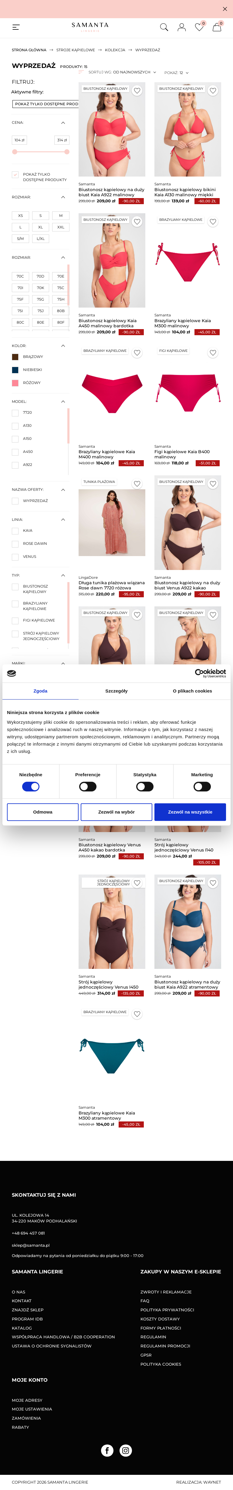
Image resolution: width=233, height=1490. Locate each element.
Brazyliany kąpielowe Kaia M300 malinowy (182, 323)
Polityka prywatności (167, 1309)
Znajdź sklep (27, 1309)
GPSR (146, 1355)
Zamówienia (26, 1418)
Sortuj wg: (100, 72)
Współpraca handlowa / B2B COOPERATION (63, 1336)
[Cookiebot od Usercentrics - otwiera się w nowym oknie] (199, 673)
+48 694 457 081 (28, 1233)
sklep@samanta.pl (31, 1245)
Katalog (22, 1328)
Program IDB (27, 1318)
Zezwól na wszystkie (190, 811)
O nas (18, 1291)
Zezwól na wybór (116, 811)
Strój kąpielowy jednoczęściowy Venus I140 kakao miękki (183, 850)
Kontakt (22, 1300)
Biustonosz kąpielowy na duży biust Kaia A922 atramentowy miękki (187, 987)
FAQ (144, 1300)
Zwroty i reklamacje (166, 1291)
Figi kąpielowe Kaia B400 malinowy (182, 454)
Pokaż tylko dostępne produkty (54, 104)
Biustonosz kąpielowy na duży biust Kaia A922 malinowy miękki (111, 195)
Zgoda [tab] (41, 690)
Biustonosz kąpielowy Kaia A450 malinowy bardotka (108, 323)
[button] (225, 9)
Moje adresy (27, 1400)
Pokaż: (171, 72)
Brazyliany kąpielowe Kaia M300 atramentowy (107, 1115)
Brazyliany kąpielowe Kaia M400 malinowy (107, 454)
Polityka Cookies (160, 1364)
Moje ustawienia (32, 1409)
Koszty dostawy (160, 1318)
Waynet (212, 1482)
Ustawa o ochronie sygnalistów (52, 1345)
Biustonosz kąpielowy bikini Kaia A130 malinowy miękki (185, 192)
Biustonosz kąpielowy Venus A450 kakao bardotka (110, 847)
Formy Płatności (160, 1328)
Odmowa (42, 811)
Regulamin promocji (165, 1345)
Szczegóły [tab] (116, 690)
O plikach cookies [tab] (192, 690)
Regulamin (153, 1336)
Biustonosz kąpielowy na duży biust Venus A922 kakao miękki (187, 588)
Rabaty (20, 1427)
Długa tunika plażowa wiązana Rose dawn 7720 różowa (112, 585)
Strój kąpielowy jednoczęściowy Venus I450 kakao (108, 987)
